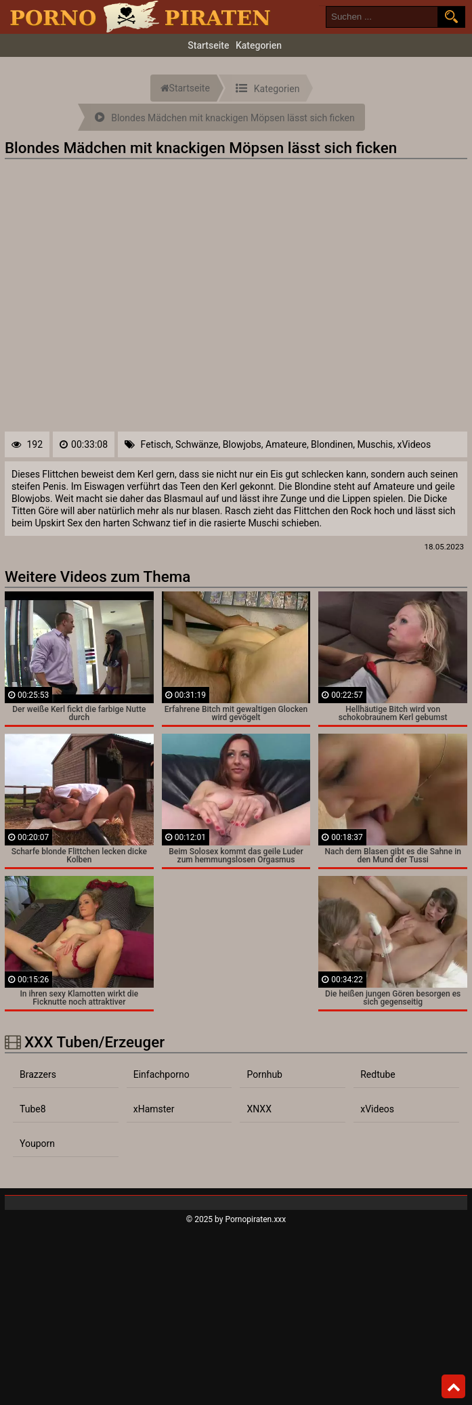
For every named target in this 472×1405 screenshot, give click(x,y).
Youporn (37, 1143)
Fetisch (156, 444)
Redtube (377, 1074)
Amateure (286, 444)
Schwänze (196, 444)
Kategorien (259, 45)
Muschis (375, 444)
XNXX (258, 1109)
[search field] (382, 17)
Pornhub (264, 1074)
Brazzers (38, 1074)
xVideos (414, 444)
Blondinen (332, 444)
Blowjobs (242, 444)
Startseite (208, 45)
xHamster (154, 1109)
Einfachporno (161, 1074)
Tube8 (33, 1109)
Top (453, 1387)
